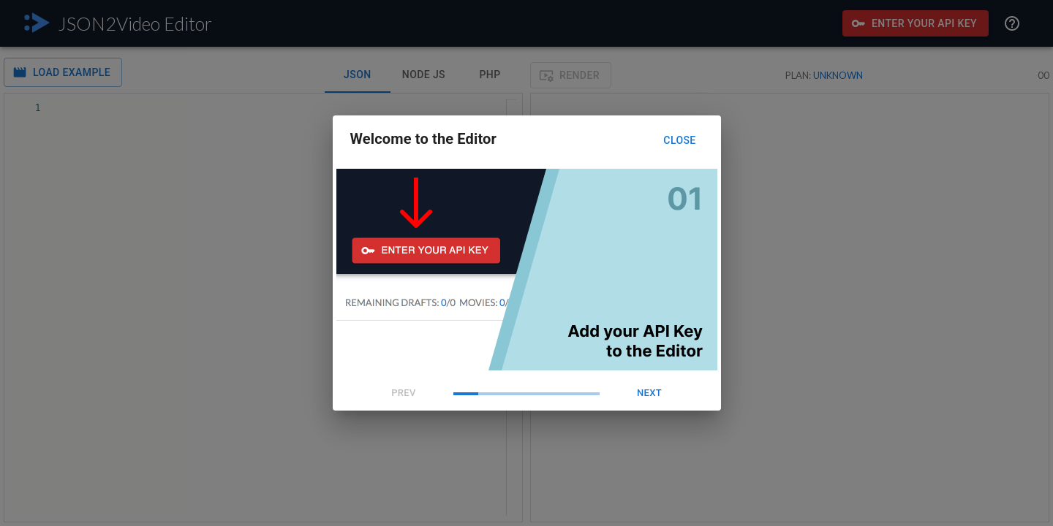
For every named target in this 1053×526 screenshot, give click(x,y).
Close (680, 140)
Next (649, 393)
